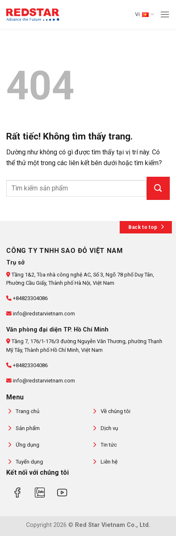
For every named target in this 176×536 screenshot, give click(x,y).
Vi (144, 14)
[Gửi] (158, 188)
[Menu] (165, 14)
